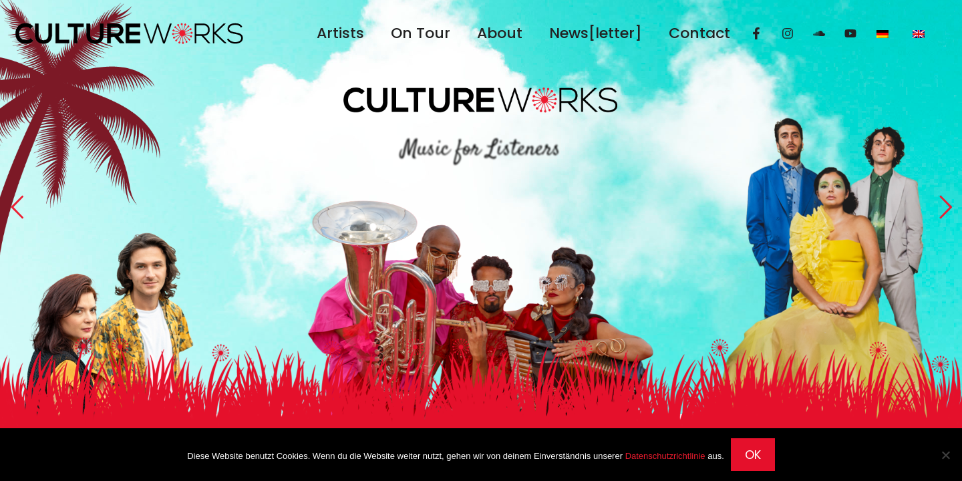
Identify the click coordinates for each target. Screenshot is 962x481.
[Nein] (945, 455)
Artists (340, 33)
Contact (699, 33)
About (499, 33)
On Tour (420, 33)
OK (753, 454)
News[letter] (595, 33)
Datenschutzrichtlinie (665, 456)
